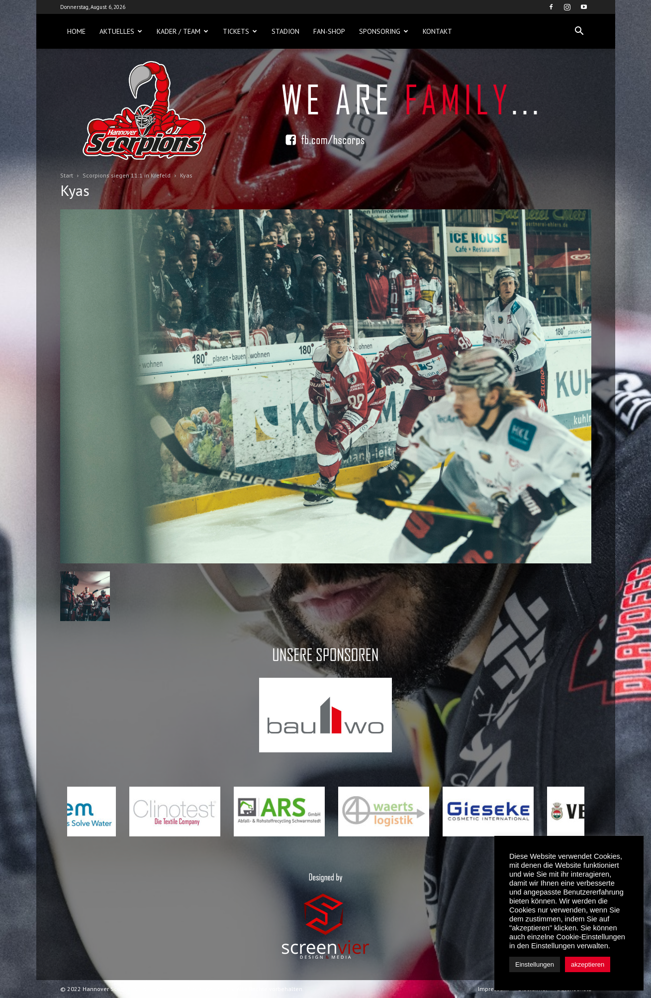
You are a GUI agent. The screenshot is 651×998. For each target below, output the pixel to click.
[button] (579, 31)
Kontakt (437, 31)
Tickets (240, 31)
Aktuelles (120, 31)
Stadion (285, 31)
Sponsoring (383, 31)
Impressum (493, 989)
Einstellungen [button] (534, 964)
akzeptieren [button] (587, 964)
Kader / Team (182, 31)
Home (76, 31)
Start (66, 175)
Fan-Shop (329, 31)
